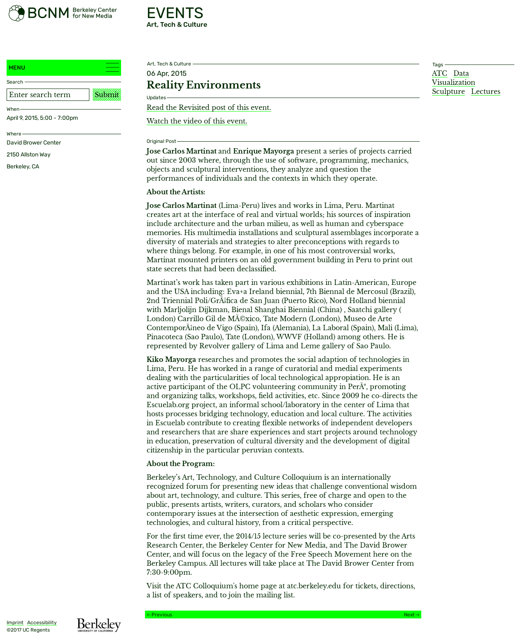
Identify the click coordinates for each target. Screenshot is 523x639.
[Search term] (48, 95)
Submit (107, 95)
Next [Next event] (409, 615)
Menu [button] (64, 67)
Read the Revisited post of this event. (209, 107)
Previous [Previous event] (162, 615)
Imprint (15, 622)
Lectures (485, 91)
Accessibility (42, 622)
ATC (439, 73)
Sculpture (448, 91)
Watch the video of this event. (197, 121)
